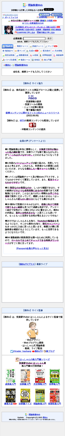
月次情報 (57, 51)
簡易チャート (21, 46)
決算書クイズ (25, 404)
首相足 (36, 60)
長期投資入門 (54, 404)
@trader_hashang (20, 351)
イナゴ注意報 (9, 60)
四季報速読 (46, 55)
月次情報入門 (39, 384)
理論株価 (7, 46)
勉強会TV (7, 51)
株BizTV (37, 351)
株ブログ (49, 351)
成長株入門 (10, 384)
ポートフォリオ (10, 17)
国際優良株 (22, 55)
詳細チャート (37, 46)
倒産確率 (58, 55)
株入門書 (46, 60)
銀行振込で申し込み (46, 32)
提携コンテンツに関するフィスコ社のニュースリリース (32, 113)
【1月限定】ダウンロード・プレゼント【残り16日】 (35, 27)
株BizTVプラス (27, 264)
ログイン (56, 15)
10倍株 (34, 55)
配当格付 (45, 51)
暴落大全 (8, 404)
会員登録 (44, 15)
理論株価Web (35, 5)
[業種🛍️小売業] (46, 21)
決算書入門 (25, 384)
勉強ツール (24, 60)
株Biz (7, 65)
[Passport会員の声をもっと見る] (32, 248)
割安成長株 (8, 55)
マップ (49, 46)
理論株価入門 (39, 404)
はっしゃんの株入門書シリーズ (32, 359)
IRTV (22, 120)
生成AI (30, 51)
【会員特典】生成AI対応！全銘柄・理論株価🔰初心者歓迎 (38, 30)
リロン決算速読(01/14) (33, 23)
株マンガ (20, 51)
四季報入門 (54, 384)
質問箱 (59, 17)
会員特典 (41, 17)
